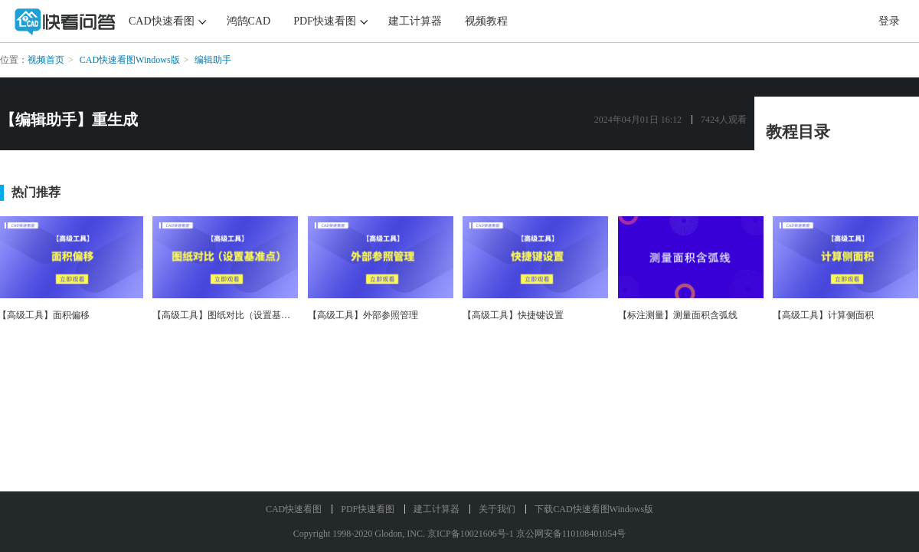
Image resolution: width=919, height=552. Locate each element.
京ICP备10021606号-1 (470, 533)
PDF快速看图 (324, 21)
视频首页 (46, 59)
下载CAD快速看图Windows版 (594, 509)
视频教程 (486, 21)
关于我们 (497, 509)
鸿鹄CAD (249, 21)
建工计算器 (415, 21)
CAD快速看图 (162, 21)
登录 (889, 21)
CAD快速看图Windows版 (130, 59)
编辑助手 (213, 59)
